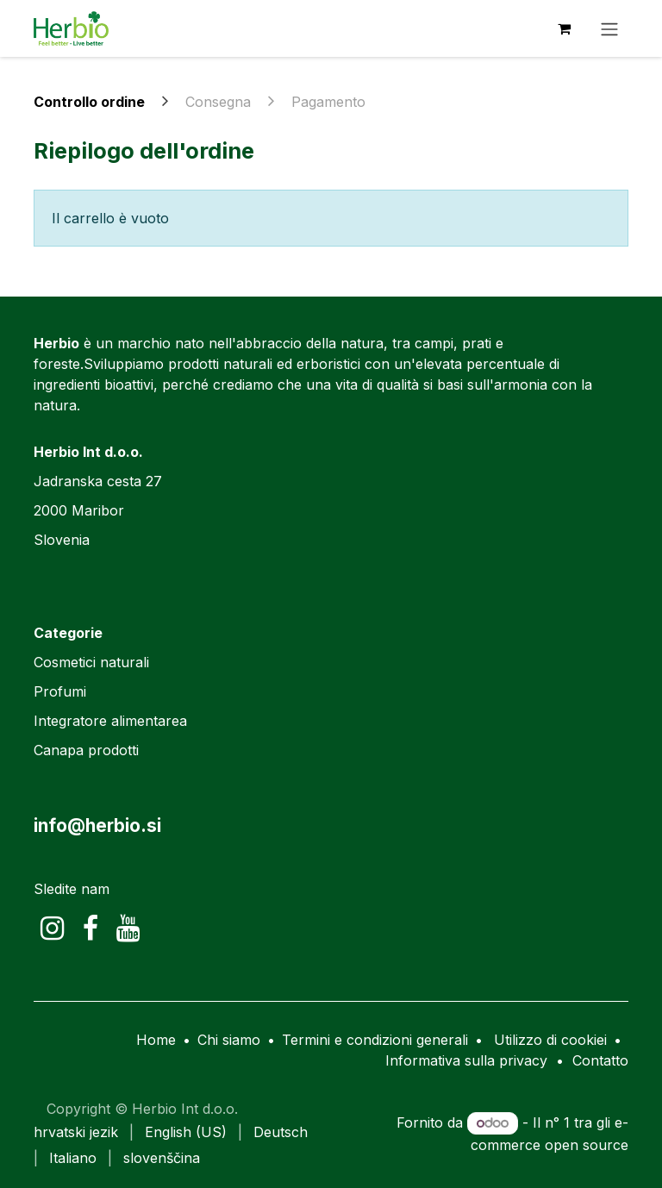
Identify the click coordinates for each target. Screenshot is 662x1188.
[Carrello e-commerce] (564, 28)
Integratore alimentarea (110, 720)
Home (156, 1039)
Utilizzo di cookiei (550, 1039)
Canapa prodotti (86, 750)
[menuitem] (76, 1132)
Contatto (600, 1060)
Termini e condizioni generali (375, 1039)
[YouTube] (128, 928)
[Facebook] (90, 928)
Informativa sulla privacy (466, 1060)
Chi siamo (228, 1039)
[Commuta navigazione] (609, 28)
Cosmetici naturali (91, 662)
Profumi (60, 691)
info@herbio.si (97, 825)
